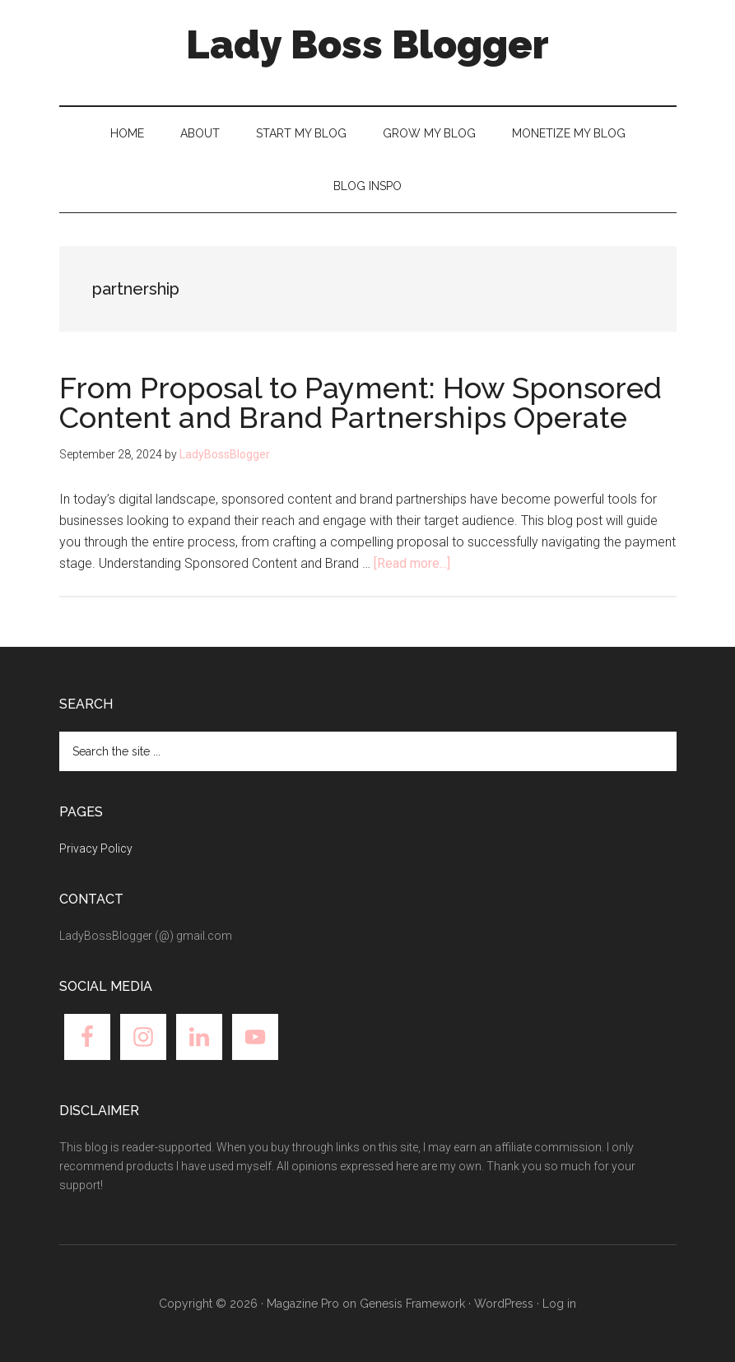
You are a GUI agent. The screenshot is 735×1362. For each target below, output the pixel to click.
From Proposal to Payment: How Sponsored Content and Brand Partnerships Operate (360, 402)
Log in (559, 1303)
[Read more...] (412, 563)
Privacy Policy (96, 848)
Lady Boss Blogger (367, 44)
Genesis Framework (412, 1303)
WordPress (503, 1303)
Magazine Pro (303, 1303)
